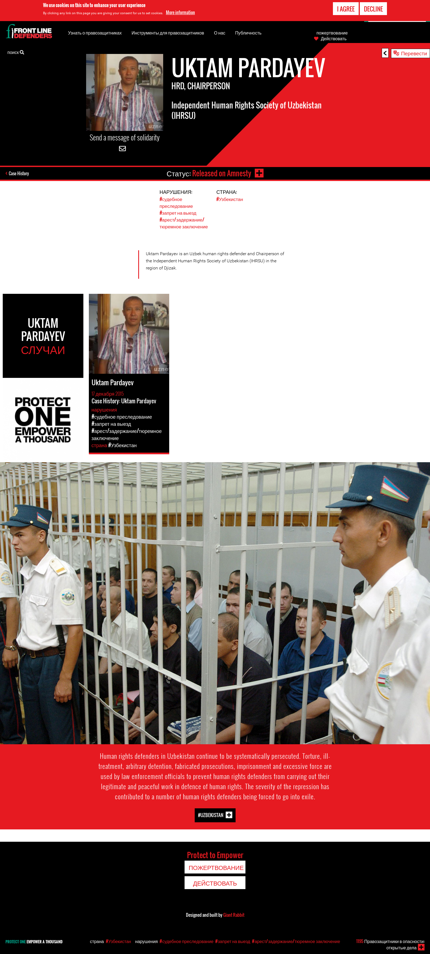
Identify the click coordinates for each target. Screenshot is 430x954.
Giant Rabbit (233, 915)
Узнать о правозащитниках (95, 32)
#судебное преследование (176, 202)
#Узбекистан (229, 199)
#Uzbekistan (211, 815)
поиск (15, 52)
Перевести (414, 53)
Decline (373, 8)
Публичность (248, 32)
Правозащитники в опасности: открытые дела (390, 944)
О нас (219, 32)
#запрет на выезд (178, 212)
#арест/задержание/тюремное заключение (184, 223)
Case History (19, 173)
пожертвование (332, 32)
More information (180, 12)
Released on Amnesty (221, 173)
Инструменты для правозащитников (168, 32)
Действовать (334, 38)
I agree (346, 8)
